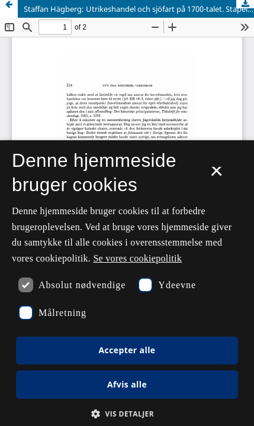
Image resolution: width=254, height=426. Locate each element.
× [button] (216, 175)
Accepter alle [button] (126, 350)
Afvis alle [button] (127, 384)
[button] (127, 413)
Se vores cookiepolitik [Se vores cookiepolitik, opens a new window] (137, 258)
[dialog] (127, 283)
